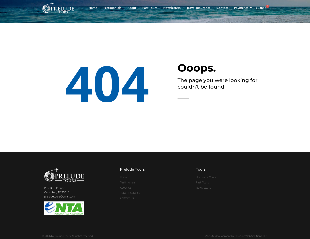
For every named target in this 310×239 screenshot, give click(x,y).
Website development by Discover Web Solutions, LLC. (236, 235)
